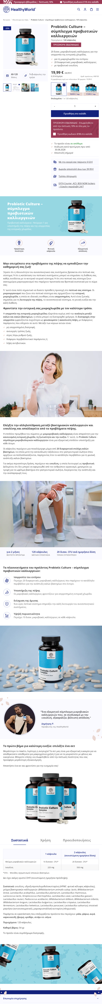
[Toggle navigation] (97, 9)
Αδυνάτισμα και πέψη (20, 20)
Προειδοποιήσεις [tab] (77, 840)
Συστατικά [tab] (19, 840)
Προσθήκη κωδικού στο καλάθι (81, 2)
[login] (85, 9)
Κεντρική (6, 20)
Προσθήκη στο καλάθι (75, 113)
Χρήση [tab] (45, 840)
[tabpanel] (51, 890)
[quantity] (75, 106)
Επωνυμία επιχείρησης (15, 998)
